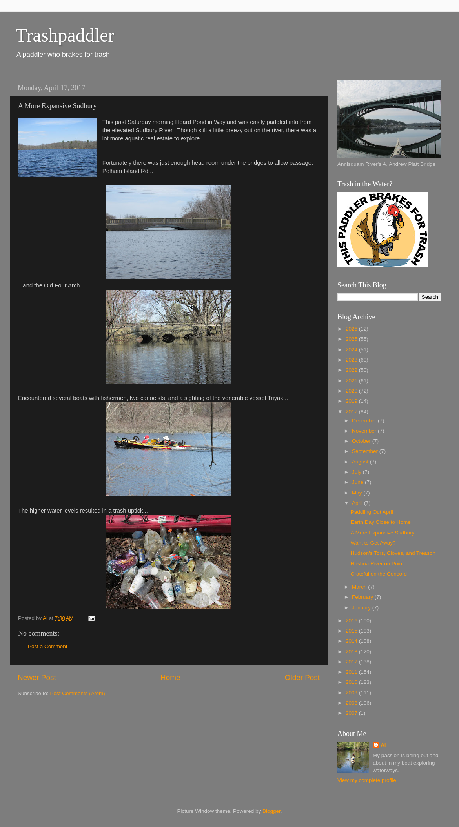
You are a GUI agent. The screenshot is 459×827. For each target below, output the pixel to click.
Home (170, 677)
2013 (352, 651)
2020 (352, 391)
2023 (352, 360)
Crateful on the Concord (379, 574)
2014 (352, 641)
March (360, 587)
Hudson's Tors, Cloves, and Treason (393, 553)
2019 (352, 401)
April (358, 503)
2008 (352, 703)
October (362, 441)
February (363, 597)
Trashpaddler (65, 35)
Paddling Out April (372, 512)
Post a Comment (47, 646)
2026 (352, 329)
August (361, 462)
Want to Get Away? (373, 543)
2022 (352, 370)
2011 (352, 672)
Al (383, 745)
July (357, 472)
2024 (352, 350)
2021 (352, 381)
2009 (352, 693)
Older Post (302, 677)
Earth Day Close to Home (381, 522)
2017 (352, 411)
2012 (352, 662)
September (365, 451)
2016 (352, 620)
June (358, 482)
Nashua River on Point (377, 564)
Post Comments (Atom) (77, 693)
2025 (352, 339)
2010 (352, 682)
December (365, 420)
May (357, 493)
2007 (352, 713)
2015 (352, 631)
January (362, 608)
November (365, 431)
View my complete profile (366, 780)
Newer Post (37, 677)
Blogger (271, 811)
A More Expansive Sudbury (383, 533)
